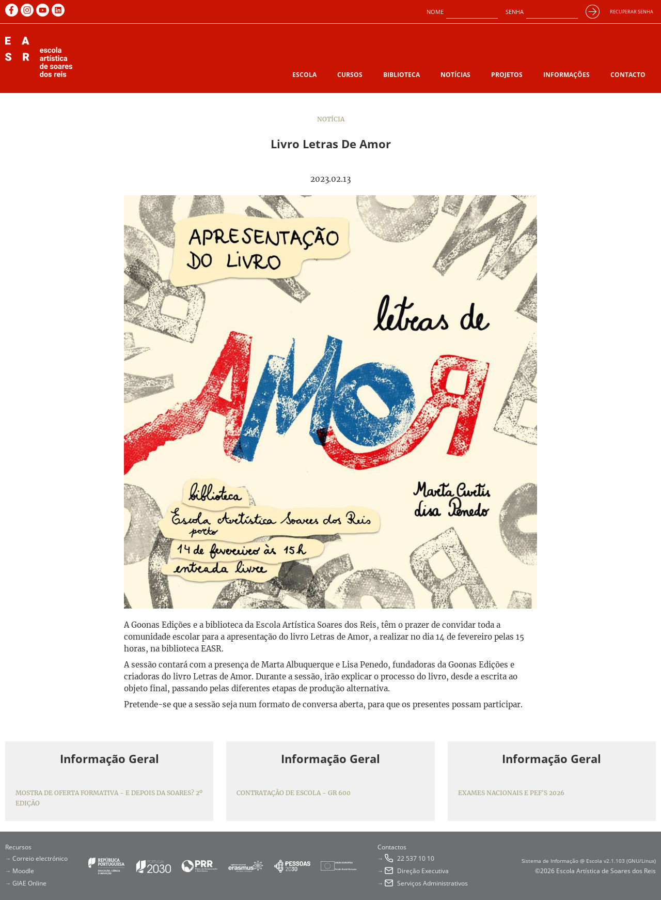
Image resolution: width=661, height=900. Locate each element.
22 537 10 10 (415, 858)
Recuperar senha (631, 11)
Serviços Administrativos (432, 883)
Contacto (628, 74)
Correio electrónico (40, 858)
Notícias (455, 74)
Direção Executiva (423, 870)
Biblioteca (401, 74)
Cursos (350, 74)
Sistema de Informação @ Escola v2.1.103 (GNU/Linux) (589, 860)
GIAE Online (29, 883)
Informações (566, 74)
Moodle (23, 870)
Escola (304, 74)
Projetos (507, 74)
